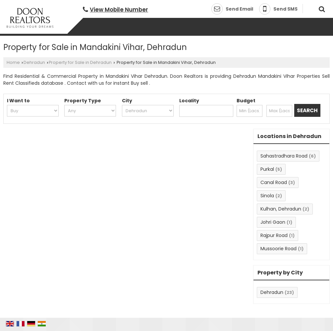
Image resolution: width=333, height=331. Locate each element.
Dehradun (34, 62)
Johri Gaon (272, 222)
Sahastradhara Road (283, 156)
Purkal (267, 169)
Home (13, 62)
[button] (119, 10)
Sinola (267, 195)
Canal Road (273, 182)
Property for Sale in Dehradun (80, 62)
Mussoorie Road (278, 248)
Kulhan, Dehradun (280, 209)
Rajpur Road (274, 235)
